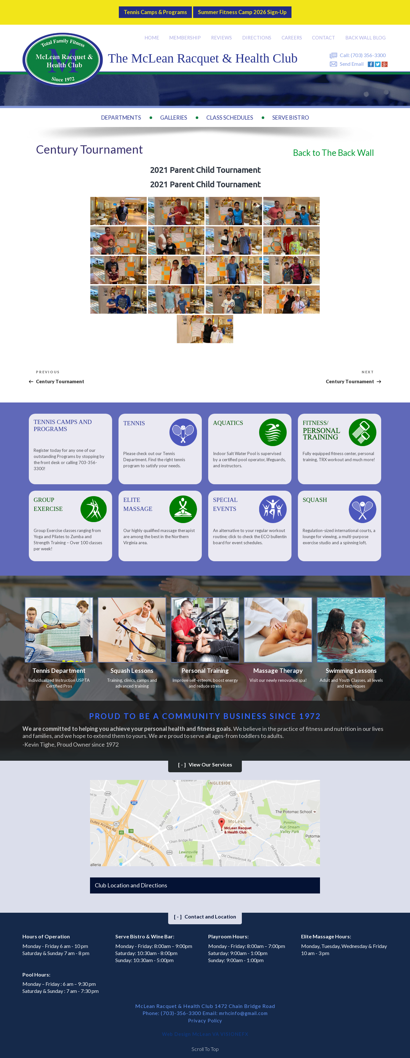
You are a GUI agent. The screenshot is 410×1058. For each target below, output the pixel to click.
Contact (324, 32)
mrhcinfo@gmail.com (243, 1010)
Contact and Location (205, 913)
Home (153, 32)
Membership (187, 32)
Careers (292, 32)
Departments (121, 112)
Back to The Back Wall (333, 147)
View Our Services (205, 761)
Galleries (173, 112)
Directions (258, 32)
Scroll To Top (205, 1045)
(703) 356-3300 (368, 50)
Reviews (223, 32)
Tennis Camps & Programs (147, 9)
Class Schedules (229, 112)
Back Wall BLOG (366, 32)
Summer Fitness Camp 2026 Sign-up (248, 9)
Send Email (352, 58)
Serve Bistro (290, 112)
